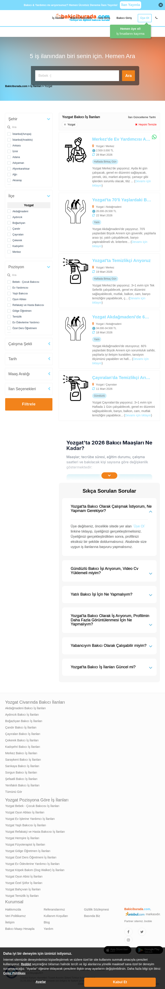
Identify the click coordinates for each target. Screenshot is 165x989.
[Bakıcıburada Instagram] (128, 939)
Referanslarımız (54, 908)
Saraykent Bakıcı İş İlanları (23, 758)
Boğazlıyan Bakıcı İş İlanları (23, 720)
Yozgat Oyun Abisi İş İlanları (24, 875)
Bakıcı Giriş (124, 18)
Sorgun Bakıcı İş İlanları (21, 771)
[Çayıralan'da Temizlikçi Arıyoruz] (99, 395)
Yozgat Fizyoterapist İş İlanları (25, 843)
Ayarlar (41, 981)
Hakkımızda (13, 908)
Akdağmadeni (20, 210)
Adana (16, 156)
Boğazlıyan (18, 221)
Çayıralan (17, 233)
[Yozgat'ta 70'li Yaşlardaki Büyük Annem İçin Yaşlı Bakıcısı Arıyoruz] (99, 221)
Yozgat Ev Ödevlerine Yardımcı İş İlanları (32, 862)
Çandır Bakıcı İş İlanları (21, 726)
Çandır (16, 227)
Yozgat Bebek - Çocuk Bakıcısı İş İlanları (32, 805)
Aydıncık (17, 216)
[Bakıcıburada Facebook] (128, 931)
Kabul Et (120, 982)
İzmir (15, 150)
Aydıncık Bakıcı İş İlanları (22, 713)
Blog (47, 921)
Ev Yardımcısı (20, 286)
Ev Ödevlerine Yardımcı (26, 321)
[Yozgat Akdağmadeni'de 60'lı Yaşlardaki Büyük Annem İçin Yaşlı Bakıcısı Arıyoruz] (99, 338)
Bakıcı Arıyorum (81, 18)
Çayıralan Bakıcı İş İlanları (22, 733)
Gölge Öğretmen (22, 309)
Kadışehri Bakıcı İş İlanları (22, 745)
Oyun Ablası (19, 298)
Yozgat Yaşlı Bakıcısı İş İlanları (25, 824)
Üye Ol (144, 18)
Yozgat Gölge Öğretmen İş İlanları (27, 850)
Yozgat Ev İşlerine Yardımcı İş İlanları (30, 817)
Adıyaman (18, 161)
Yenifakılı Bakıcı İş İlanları (22, 784)
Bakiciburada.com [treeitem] (16, 85)
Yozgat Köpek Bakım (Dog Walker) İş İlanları (34, 869)
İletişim (10, 921)
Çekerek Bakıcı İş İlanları (22, 739)
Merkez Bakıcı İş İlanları (21, 752)
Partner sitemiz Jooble (138, 920)
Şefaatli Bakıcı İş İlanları (21, 778)
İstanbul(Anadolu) (22, 138)
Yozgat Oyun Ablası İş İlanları (24, 811)
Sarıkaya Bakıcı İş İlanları (22, 765)
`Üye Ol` (139, 525)
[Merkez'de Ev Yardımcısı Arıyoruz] (99, 160)
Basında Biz (92, 915)
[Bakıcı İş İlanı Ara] (77, 75)
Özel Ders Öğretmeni (24, 327)
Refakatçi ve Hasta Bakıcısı (28, 304)
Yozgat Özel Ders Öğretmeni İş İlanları (30, 856)
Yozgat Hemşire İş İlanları (22, 837)
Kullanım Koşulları (56, 915)
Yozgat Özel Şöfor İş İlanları (23, 882)
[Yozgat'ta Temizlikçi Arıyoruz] (99, 280)
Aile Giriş (104, 18)
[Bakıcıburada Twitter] (142, 931)
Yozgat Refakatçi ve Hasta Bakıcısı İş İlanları (35, 830)
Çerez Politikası (14, 973)
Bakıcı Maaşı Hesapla (19, 927)
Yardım (48, 927)
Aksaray (17, 179)
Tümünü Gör (13, 790)
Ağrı (14, 173)
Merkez (16, 250)
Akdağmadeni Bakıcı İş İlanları (25, 707)
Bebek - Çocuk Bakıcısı (25, 280)
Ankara (16, 144)
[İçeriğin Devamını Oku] (109, 474)
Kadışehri (17, 245)
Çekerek (17, 239)
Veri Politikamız (15, 915)
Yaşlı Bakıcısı (20, 292)
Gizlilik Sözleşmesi (96, 908)
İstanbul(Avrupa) (21, 132)
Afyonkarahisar (21, 167)
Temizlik (17, 315)
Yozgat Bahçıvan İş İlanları (23, 888)
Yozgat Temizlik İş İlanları (22, 894)
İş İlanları (58, 18)
